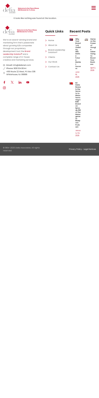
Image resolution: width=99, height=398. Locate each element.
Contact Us (52, 66)
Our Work (51, 62)
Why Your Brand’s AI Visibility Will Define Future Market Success (78, 54)
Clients (50, 57)
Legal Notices (90, 149)
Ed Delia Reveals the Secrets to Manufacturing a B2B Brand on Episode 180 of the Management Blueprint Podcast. (78, 105)
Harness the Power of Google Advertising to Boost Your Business (93, 51)
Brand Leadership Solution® (16, 53)
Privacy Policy (75, 149)
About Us (51, 45)
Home (49, 40)
